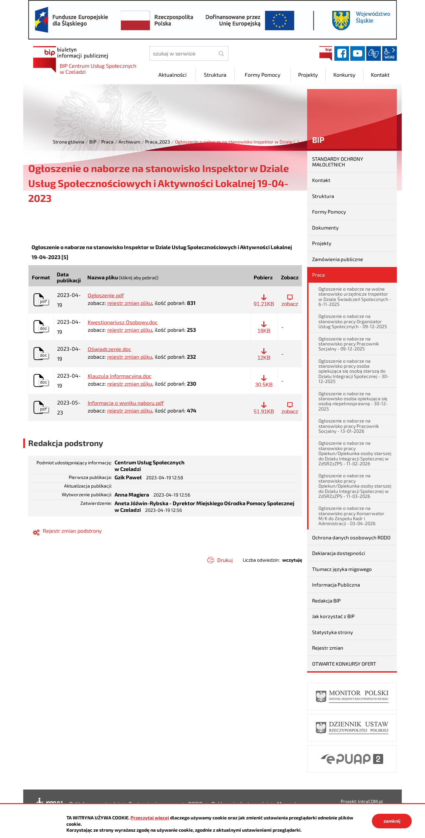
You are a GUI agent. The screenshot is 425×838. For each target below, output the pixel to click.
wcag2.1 (389, 53)
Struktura (323, 196)
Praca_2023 (157, 141)
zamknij (391, 821)
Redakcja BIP (326, 601)
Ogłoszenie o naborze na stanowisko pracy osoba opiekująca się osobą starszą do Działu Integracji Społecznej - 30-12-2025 (353, 371)
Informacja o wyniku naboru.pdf (126, 403)
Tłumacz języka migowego (342, 569)
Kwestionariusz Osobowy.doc (123, 322)
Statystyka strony (332, 632)
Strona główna (68, 141)
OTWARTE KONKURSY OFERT (344, 664)
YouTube (357, 53)
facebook (341, 53)
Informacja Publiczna (336, 585)
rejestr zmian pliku (129, 303)
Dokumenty (325, 228)
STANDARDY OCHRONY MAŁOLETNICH (337, 161)
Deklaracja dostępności (338, 553)
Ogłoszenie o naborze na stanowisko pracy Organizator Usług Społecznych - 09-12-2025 (352, 321)
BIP (325, 53)
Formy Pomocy (329, 212)
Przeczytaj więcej (149, 817)
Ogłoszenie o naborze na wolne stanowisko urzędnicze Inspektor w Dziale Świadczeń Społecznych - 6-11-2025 (354, 296)
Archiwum (129, 141)
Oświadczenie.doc (109, 349)
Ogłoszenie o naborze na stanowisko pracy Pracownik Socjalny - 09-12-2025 (348, 344)
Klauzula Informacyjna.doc (119, 376)
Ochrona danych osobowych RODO (351, 537)
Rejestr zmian (327, 648)
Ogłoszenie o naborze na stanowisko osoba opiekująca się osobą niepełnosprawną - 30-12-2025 (353, 401)
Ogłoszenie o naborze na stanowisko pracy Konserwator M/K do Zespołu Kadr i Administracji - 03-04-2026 (351, 515)
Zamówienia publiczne (337, 259)
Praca (107, 141)
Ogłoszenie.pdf (106, 295)
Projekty (321, 243)
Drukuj (225, 560)
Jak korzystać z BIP (333, 616)
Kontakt (321, 180)
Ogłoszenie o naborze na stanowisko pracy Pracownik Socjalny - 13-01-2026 (348, 426)
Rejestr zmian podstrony (72, 530)
